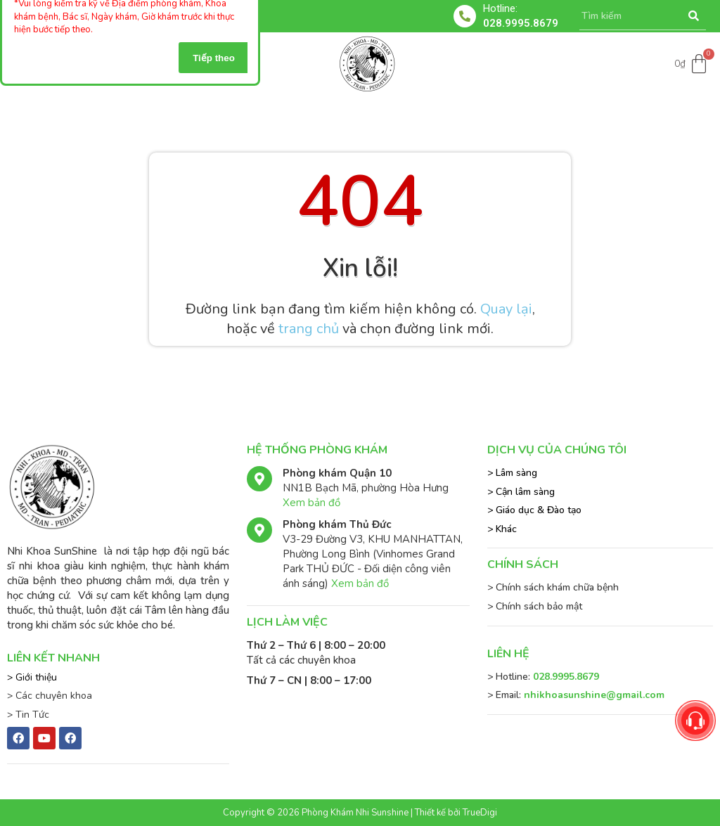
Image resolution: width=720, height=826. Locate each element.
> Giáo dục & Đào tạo (534, 510)
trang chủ (308, 328)
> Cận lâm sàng (521, 491)
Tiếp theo (214, 58)
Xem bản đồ (311, 503)
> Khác (502, 529)
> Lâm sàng (512, 472)
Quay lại (506, 308)
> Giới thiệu (32, 677)
